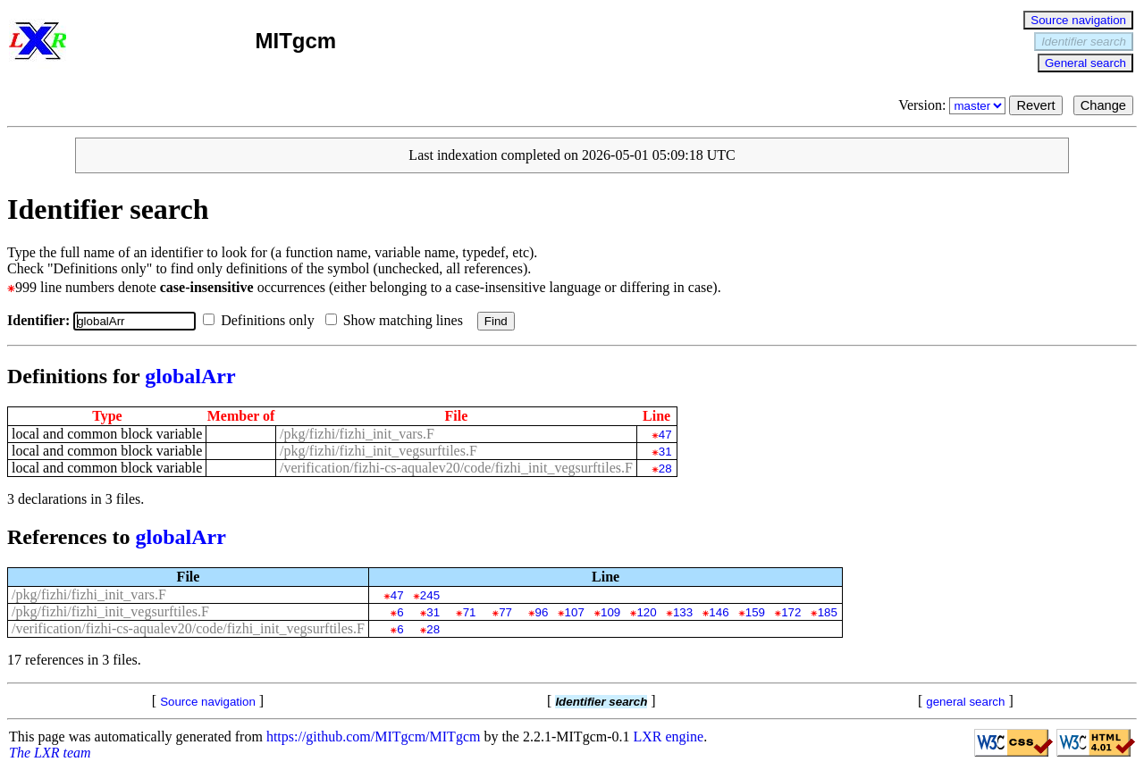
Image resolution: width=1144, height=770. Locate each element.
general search (965, 701)
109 (610, 612)
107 (575, 612)
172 (791, 612)
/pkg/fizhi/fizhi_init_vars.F (357, 433)
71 (469, 612)
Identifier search (1083, 41)
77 (505, 612)
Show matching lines (397, 320)
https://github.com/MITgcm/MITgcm (373, 736)
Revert (1035, 105)
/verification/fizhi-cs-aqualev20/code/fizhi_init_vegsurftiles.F (456, 467)
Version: (953, 105)
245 (430, 595)
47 (665, 434)
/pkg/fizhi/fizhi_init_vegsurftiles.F (378, 450)
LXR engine (669, 736)
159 (755, 612)
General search (1085, 63)
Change (1103, 105)
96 (542, 612)
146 (718, 612)
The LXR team (50, 752)
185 (827, 612)
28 (665, 468)
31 (665, 451)
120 (646, 612)
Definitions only (262, 320)
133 (683, 612)
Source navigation (1078, 20)
